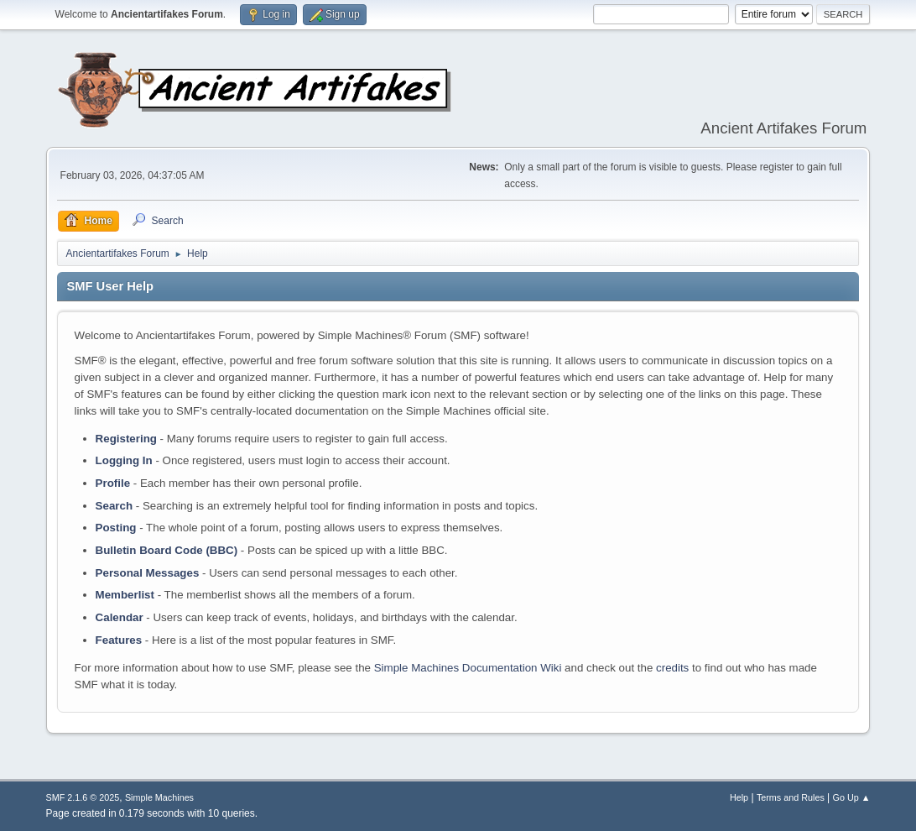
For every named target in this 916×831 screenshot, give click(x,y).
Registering (126, 438)
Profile (113, 483)
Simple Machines (159, 797)
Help (739, 797)
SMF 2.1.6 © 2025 (83, 797)
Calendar (119, 617)
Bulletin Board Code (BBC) (167, 550)
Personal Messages (148, 573)
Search (114, 505)
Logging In (124, 460)
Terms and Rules (791, 797)
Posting (116, 527)
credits (672, 667)
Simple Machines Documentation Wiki (468, 667)
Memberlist (125, 594)
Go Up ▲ (852, 797)
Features (119, 640)
